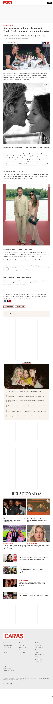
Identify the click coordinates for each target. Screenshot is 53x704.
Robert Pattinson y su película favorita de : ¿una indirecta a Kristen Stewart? (26, 406)
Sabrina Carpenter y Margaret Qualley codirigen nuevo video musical (24, 391)
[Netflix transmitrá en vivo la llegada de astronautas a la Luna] (10, 595)
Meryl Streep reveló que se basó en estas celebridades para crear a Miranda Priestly (26, 401)
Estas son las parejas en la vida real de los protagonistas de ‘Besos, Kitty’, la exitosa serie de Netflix (33, 571)
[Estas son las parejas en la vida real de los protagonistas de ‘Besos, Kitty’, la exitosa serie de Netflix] (10, 570)
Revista (49, 2)
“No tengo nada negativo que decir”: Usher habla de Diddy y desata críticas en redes (14, 520)
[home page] (7, 2)
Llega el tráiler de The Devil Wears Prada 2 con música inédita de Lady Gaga (26, 396)
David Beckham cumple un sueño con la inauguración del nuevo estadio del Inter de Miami (14, 547)
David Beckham (20, 306)
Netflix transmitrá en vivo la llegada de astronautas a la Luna (34, 596)
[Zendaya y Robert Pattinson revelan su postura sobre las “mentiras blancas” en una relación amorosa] (10, 583)
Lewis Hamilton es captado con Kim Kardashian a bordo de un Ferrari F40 (37, 520)
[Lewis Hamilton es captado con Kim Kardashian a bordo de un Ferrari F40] (38, 507)
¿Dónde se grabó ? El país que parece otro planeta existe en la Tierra (27, 411)
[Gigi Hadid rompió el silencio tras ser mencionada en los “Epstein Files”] (38, 533)
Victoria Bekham (9, 306)
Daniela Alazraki (14, 42)
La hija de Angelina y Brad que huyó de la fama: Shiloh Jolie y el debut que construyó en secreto (25, 416)
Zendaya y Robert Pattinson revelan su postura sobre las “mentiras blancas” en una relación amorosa (32, 583)
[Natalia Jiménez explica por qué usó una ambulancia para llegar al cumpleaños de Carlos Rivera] (10, 558)
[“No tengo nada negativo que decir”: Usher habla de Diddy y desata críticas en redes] (14, 507)
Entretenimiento (8, 25)
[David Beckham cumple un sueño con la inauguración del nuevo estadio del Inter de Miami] (14, 533)
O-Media (37, 642)
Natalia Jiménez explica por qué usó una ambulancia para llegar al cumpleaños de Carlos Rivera (33, 558)
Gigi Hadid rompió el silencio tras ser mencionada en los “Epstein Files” (38, 546)
